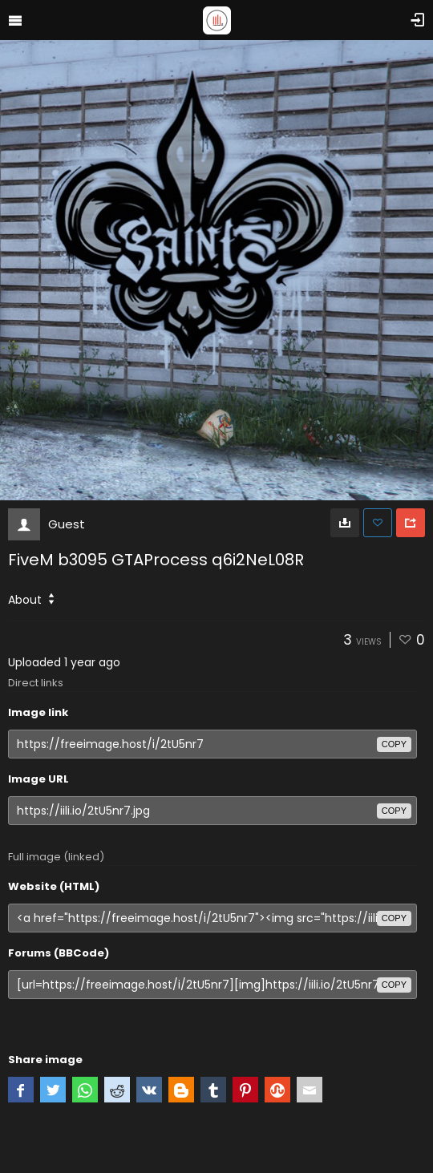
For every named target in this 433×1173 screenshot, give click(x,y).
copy (394, 744)
